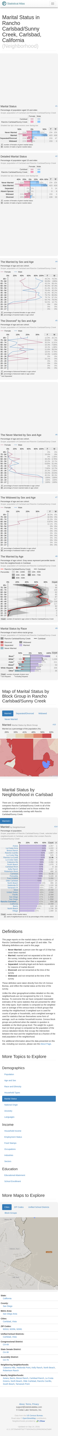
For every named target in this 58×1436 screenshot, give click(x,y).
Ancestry (8, 1111)
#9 (56, 628)
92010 (6, 1329)
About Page (45, 1044)
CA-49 (6, 1344)
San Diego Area (10, 1314)
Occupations (10, 1149)
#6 (56, 435)
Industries (8, 1155)
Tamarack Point (23, 1384)
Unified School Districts (38, 1207)
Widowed (42, 713)
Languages (9, 1117)
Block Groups (11, 1213)
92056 (12, 1329)
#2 (56, 156)
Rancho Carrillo (44, 1381)
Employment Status (13, 1137)
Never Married (11, 719)
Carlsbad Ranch (36, 1378)
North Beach (49, 1367)
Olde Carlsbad (29, 1381)
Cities (6, 1207)
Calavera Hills (9, 1367)
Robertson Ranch (11, 1370)
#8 (56, 556)
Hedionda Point (23, 1367)
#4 (56, 262)
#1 (56, 106)
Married (7, 713)
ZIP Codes (19, 1207)
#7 (56, 497)
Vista (14, 1321)
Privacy (35, 1404)
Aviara (6, 1378)
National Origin (11, 1105)
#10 (54, 725)
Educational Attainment (14, 1175)
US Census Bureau (35, 1415)
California (7, 1298)
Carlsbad (7, 1321)
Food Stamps (10, 1143)
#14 (55, 827)
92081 (19, 1329)
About (22, 1404)
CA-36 (6, 1352)
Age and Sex (10, 1080)
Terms (28, 1404)
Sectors (7, 1161)
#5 (56, 321)
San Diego (7, 1306)
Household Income (12, 1131)
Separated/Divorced (25, 713)
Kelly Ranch (37, 1367)
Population (9, 1074)
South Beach (8, 1384)
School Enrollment (12, 1181)
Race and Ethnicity (12, 1086)
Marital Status (10, 1099)
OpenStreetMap (29, 1418)
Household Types (12, 1092)
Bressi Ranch (22, 1378)
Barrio (12, 1378)
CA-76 (6, 1360)
